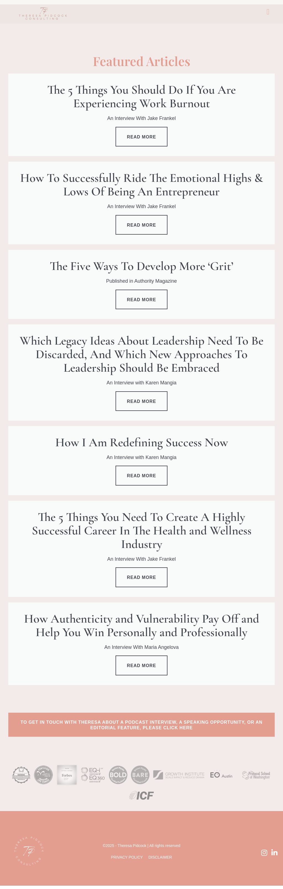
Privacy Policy (127, 860)
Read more (141, 137)
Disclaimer (160, 860)
